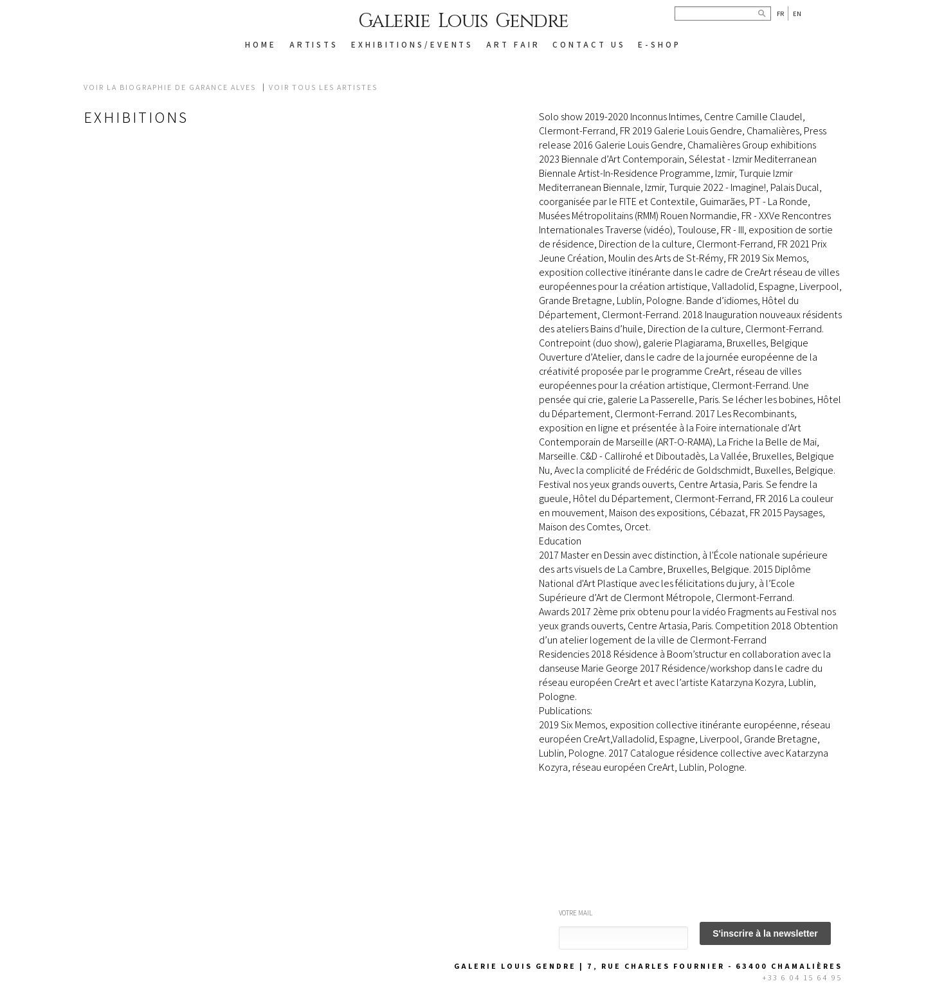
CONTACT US (588, 44)
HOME (261, 44)
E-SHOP (659, 44)
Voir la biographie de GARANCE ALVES (170, 87)
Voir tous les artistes (323, 87)
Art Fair (513, 44)
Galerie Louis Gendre (463, 21)
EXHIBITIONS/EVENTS (412, 44)
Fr (780, 13)
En (797, 13)
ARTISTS (313, 44)
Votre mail (575, 912)
